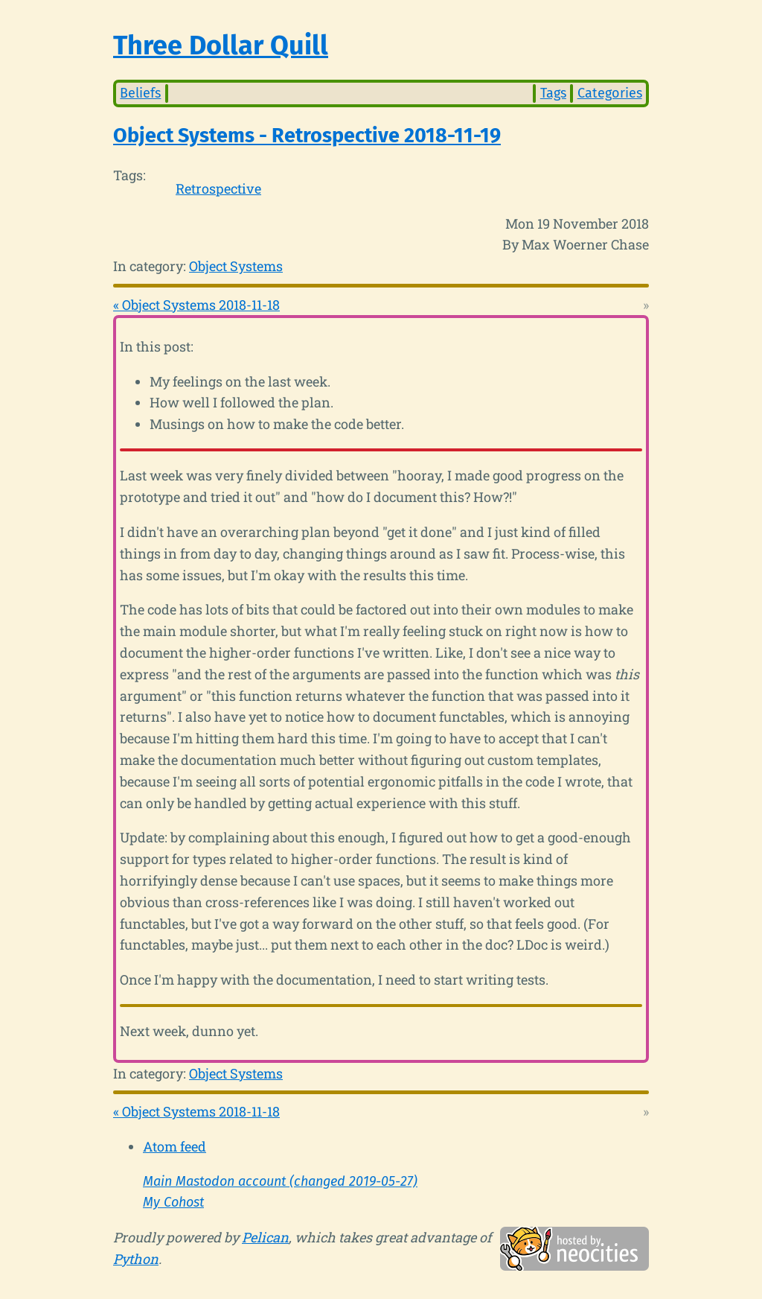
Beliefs (140, 93)
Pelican (265, 1237)
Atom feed (174, 1146)
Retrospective (218, 188)
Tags (553, 93)
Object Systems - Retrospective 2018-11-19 (307, 135)
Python (136, 1259)
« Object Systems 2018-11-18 (196, 305)
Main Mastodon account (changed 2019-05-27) (280, 1181)
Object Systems (236, 266)
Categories (609, 93)
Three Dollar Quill (220, 45)
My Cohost (173, 1202)
